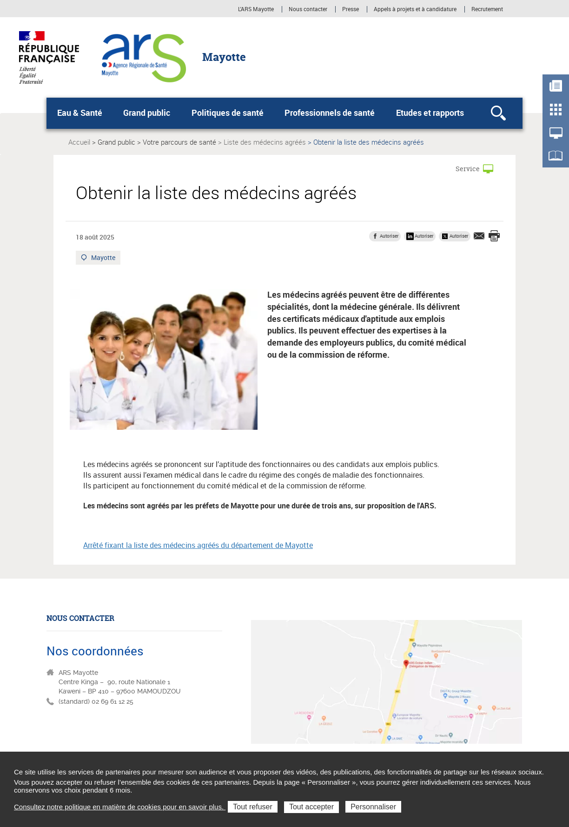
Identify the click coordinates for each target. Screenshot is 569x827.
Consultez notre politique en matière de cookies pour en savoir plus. (119, 807)
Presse (350, 9)
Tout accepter (311, 807)
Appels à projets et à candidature (415, 9)
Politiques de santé (228, 112)
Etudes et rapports (430, 112)
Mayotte (103, 259)
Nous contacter (308, 9)
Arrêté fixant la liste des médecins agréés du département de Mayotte (198, 545)
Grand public (146, 112)
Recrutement (487, 9)
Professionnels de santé (329, 112)
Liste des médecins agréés (265, 142)
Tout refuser (252, 807)
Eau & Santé (79, 112)
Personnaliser (373, 807)
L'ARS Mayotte (256, 9)
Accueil (79, 142)
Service (468, 168)
